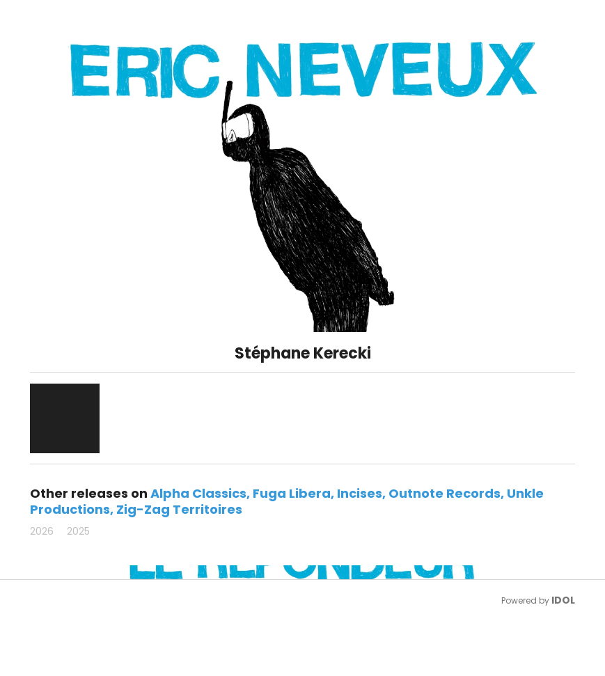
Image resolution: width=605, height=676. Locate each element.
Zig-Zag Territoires (179, 509)
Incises (359, 493)
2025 (78, 531)
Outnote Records (444, 493)
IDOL (563, 600)
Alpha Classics (198, 493)
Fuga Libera (292, 493)
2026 (42, 531)
